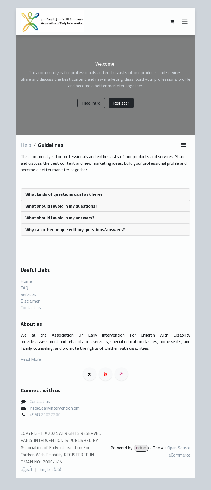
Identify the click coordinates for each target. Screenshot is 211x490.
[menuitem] (26, 469)
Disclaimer (30, 301)
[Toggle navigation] (184, 21)
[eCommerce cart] (171, 21)
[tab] (105, 194)
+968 (35, 414)
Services (28, 294)
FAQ (24, 288)
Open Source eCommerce (178, 451)
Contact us (31, 307)
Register (121, 103)
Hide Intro (91, 103)
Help (26, 145)
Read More (31, 359)
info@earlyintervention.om (55, 408)
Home (26, 281)
